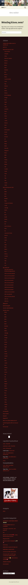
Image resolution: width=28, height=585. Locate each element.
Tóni (5, 180)
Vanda (5, 182)
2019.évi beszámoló (8, 289)
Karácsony (5, 544)
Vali (5, 263)
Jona (5, 118)
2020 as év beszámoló (9, 292)
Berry (5, 65)
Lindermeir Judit (6, 446)
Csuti (5, 81)
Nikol (5, 386)
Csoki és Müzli (7, 79)
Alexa (5, 56)
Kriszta (6, 136)
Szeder (6, 169)
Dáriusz (6, 86)
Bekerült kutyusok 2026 (8, 187)
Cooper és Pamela (8, 203)
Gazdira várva (6, 310)
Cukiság (6, 207)
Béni (5, 196)
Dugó (5, 102)
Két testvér (7, 129)
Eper (5, 221)
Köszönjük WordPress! (14, 582)
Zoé (5, 265)
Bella (5, 191)
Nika (5, 157)
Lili (5, 139)
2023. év (6, 298)
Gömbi (5, 356)
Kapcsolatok (6, 413)
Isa (5, 230)
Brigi (5, 200)
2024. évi (6, 301)
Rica (5, 393)
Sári (5, 166)
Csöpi (5, 205)
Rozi (5, 251)
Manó (5, 141)
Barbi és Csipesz (8, 58)
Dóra (5, 99)
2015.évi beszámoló (8, 280)
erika (4, 443)
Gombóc (6, 109)
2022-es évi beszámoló (9, 296)
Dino (5, 214)
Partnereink (5, 426)
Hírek (4, 511)
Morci (5, 152)
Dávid (5, 210)
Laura (5, 240)
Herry (5, 116)
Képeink (5, 416)
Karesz (6, 123)
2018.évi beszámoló (8, 287)
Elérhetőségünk (6, 305)
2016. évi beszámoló (9, 282)
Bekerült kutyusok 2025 (8, 49)
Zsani (5, 409)
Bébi (5, 317)
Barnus (6, 60)
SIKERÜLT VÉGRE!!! (7, 561)
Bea (5, 189)
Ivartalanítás (5, 411)
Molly (5, 381)
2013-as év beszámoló (9, 275)
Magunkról (5, 418)
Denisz (5, 93)
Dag (5, 83)
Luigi (5, 244)
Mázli (5, 146)
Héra (5, 228)
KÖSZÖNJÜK (6, 564)
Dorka (5, 219)
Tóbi (5, 178)
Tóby (5, 402)
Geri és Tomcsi (7, 226)
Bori (5, 72)
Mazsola (6, 148)
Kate (5, 125)
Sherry (5, 253)
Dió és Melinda (7, 95)
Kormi (5, 132)
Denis (5, 90)
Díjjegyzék (5, 303)
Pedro (5, 159)
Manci (5, 249)
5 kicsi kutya (7, 51)
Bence (5, 63)
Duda (5, 344)
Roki (5, 395)
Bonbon (6, 70)
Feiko (5, 106)
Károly (5, 367)
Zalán (5, 185)
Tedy (5, 173)
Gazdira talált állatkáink (8, 308)
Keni (5, 127)
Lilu (5, 242)
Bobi (5, 67)
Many (5, 143)
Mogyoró (6, 150)
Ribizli (5, 164)
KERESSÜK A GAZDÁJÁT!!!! (8, 549)
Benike (6, 198)
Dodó (5, 217)
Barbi (5, 312)
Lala (5, 374)
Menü (3, 7)
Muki (5, 155)
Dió (3, 532)
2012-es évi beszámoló (9, 273)
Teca (5, 258)
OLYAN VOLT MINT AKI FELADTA (9, 551)
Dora (5, 340)
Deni (5, 88)
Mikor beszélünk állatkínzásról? (10, 420)
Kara (5, 365)
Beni (5, 194)
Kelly (5, 237)
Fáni (5, 104)
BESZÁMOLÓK (6, 267)
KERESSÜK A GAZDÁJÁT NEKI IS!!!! (10, 547)
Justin (5, 120)
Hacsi (5, 111)
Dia (5, 212)
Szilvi (5, 397)
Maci (5, 247)
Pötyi (5, 162)
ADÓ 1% (5, 47)
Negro (5, 383)
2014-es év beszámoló (9, 278)
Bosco (5, 74)
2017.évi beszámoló (8, 285)
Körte (5, 134)
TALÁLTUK (8, 443)
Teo (5, 176)
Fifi (5, 224)
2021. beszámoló (8, 294)
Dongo (5, 97)
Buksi (5, 76)
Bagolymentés (6, 538)
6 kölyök (6, 53)
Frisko (5, 353)
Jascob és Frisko (8, 233)
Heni (5, 113)
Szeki (5, 171)
